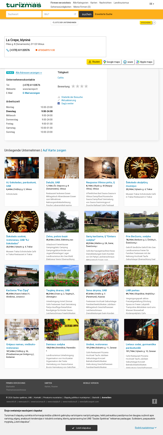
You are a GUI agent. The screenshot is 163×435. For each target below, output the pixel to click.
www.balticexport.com (89, 402)
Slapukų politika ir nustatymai (77, 397)
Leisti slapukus (81, 428)
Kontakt (37, 397)
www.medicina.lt (70, 402)
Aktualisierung (67, 100)
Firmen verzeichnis (61, 2)
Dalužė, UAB (53, 182)
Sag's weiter (66, 103)
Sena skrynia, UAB (96, 290)
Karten (94, 2)
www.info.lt (11, 402)
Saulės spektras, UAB (22, 397)
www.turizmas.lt (38, 402)
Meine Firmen (82, 7)
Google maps (111, 62)
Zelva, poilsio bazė (56, 236)
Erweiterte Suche (103, 14)
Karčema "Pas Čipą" (17, 290)
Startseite (10, 386)
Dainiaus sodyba (55, 344)
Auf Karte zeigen (54, 150)
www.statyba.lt (54, 402)
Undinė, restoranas (97, 344)
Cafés (61, 77)
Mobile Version (91, 383)
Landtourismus (121, 2)
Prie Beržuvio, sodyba (138, 236)
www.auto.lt (23, 402)
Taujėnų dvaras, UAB (58, 290)
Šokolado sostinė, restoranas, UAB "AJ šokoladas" (17, 240)
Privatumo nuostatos (52, 397)
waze (128, 62)
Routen (54, 386)
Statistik (95, 397)
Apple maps (144, 62)
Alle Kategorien (80, 2)
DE (152, 4)
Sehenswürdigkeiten (61, 7)
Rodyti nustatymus (146, 427)
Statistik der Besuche (70, 97)
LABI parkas (132, 290)
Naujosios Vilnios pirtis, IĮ (100, 182)
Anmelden (106, 397)
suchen (87, 14)
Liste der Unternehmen (64, 22)
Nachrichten (105, 2)
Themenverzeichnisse (16, 390)
